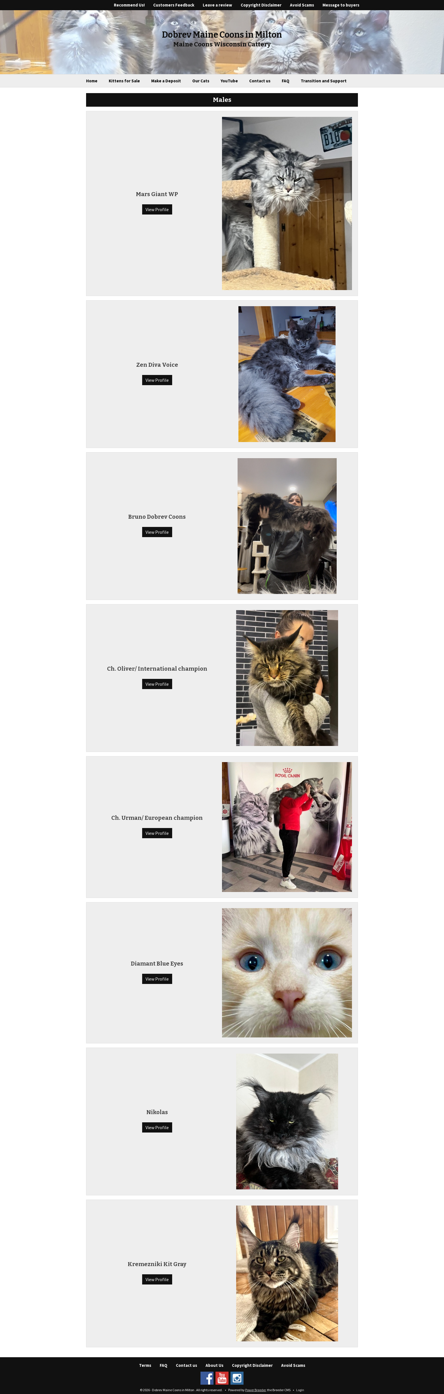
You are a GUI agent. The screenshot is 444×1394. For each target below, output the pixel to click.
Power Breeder (255, 1390)
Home (91, 80)
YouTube (229, 80)
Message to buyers (341, 5)
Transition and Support (324, 80)
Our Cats (200, 80)
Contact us (259, 80)
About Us (214, 1365)
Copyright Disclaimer (261, 5)
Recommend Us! (129, 5)
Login (300, 1390)
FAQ (285, 80)
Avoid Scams (302, 5)
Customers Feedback (173, 5)
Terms (145, 1365)
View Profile (157, 209)
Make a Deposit (166, 80)
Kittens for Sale (124, 80)
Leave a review (217, 5)
